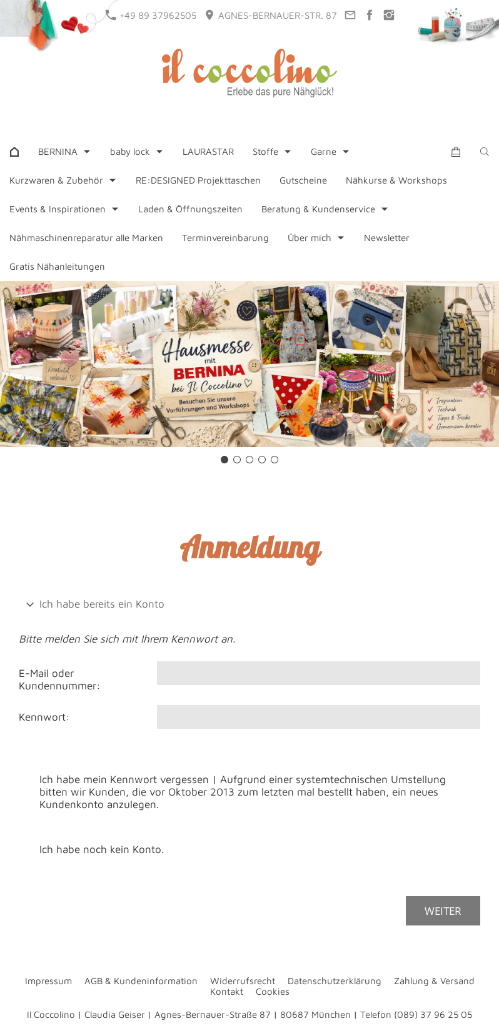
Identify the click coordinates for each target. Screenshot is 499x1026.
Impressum (48, 980)
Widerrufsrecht (242, 980)
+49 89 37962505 (151, 15)
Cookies (273, 991)
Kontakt (226, 991)
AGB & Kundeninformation (141, 980)
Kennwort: (44, 717)
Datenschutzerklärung (334, 980)
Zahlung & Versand (434, 980)
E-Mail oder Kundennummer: (60, 679)
